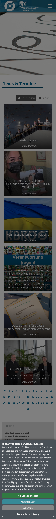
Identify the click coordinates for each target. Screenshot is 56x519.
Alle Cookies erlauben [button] (28, 495)
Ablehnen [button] (28, 508)
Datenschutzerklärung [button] (28, 514)
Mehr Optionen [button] (28, 502)
